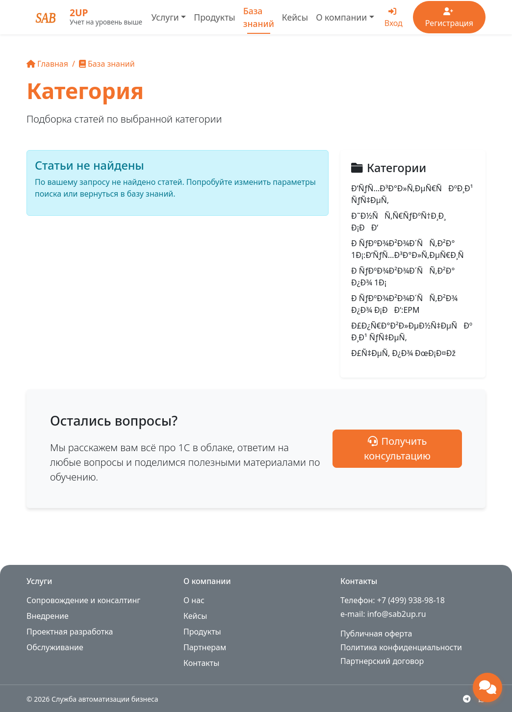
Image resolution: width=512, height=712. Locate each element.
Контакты (201, 663)
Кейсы (295, 17)
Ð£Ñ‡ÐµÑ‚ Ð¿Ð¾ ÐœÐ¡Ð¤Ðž (403, 353)
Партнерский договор (382, 661)
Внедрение (47, 615)
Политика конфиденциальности (401, 647)
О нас (194, 600)
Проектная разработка (69, 631)
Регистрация (449, 17)
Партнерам (204, 647)
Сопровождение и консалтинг (83, 600)
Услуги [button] (165, 17)
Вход (393, 17)
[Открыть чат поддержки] (487, 687)
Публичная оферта (376, 633)
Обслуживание (54, 647)
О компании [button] (341, 17)
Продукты (214, 17)
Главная (47, 63)
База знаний (258, 17)
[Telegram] (467, 698)
